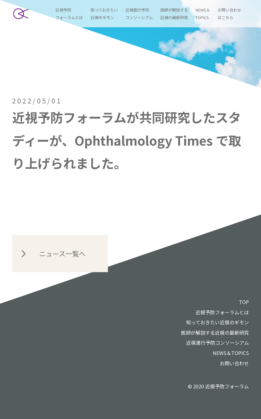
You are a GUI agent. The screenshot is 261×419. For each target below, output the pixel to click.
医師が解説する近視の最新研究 (215, 332)
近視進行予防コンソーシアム (217, 342)
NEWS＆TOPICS (231, 352)
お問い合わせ (234, 363)
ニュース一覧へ (62, 253)
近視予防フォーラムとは (222, 312)
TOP (244, 301)
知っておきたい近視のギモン (217, 322)
